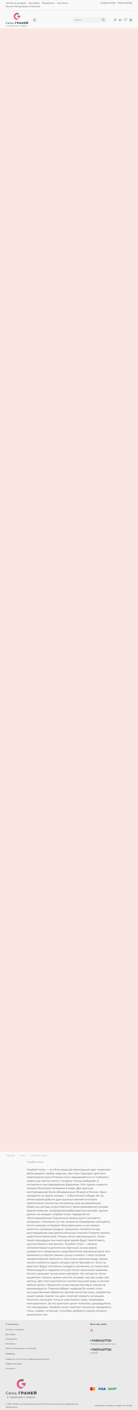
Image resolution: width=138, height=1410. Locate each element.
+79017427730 (124, 3)
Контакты (62, 3)
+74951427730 (108, 3)
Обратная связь (14, 1363)
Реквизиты (48, 3)
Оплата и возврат (16, 3)
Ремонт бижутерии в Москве (23, 6)
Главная (10, 1155)
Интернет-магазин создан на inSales (113, 1405)
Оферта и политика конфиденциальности (28, 1359)
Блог (23, 1155)
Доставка (34, 3)
